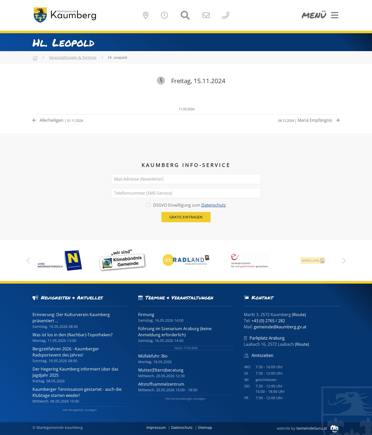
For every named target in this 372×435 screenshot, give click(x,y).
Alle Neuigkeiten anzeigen (80, 410)
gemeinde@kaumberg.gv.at (280, 327)
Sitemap (205, 427)
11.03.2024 (186, 109)
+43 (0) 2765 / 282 (268, 321)
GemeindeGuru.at (317, 428)
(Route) (299, 314)
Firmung (146, 314)
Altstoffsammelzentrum (161, 384)
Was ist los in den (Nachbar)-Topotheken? (72, 335)
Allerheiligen (57, 120)
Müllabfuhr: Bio (153, 356)
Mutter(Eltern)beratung (160, 370)
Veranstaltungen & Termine (72, 57)
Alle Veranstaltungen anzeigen (185, 398)
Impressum (156, 427)
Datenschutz (213, 205)
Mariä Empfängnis (309, 120)
